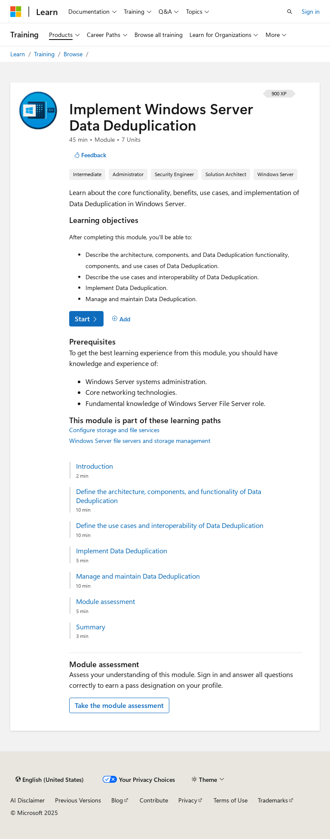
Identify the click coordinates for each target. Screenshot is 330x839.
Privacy (187, 800)
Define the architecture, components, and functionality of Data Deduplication (168, 496)
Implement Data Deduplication (121, 550)
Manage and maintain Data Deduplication (138, 576)
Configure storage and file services (114, 430)
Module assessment (105, 601)
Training (45, 54)
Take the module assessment (119, 705)
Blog (117, 800)
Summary (90, 626)
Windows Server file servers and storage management (140, 440)
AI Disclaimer (27, 800)
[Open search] (289, 11)
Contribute (154, 800)
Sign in (311, 11)
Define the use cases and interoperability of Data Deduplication (169, 525)
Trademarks (273, 800)
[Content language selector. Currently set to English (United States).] (49, 779)
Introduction (94, 466)
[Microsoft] (15, 11)
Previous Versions (78, 800)
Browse (74, 54)
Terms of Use (231, 800)
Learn (18, 54)
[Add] (121, 319)
